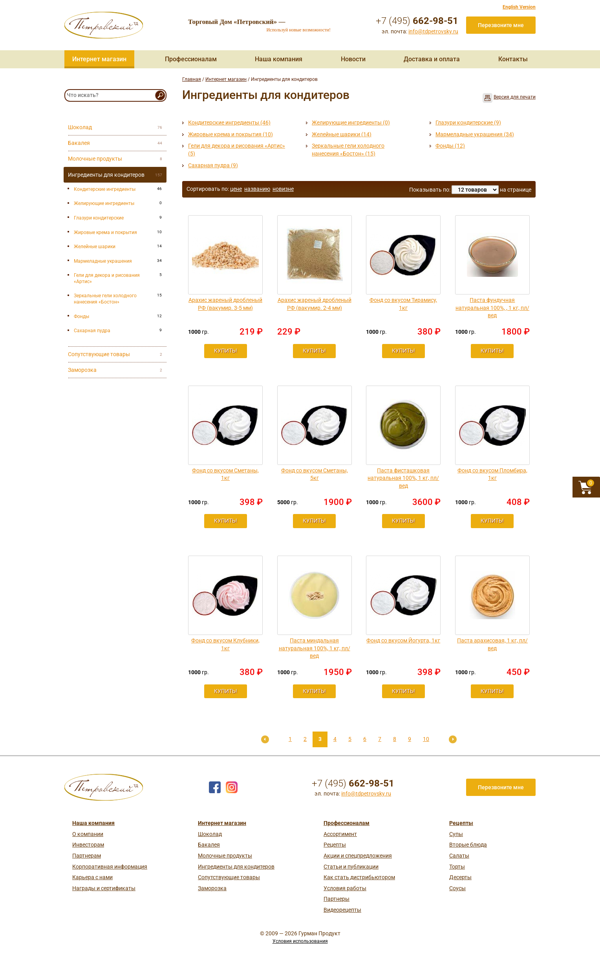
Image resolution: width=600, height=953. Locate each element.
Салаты (459, 855)
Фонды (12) (450, 146)
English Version (519, 7)
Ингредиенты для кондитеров (236, 866)
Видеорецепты (342, 910)
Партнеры (336, 899)
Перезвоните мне (501, 25)
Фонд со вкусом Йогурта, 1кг (403, 640)
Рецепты (335, 844)
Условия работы (345, 888)
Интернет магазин (99, 59)
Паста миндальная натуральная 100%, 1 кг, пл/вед (314, 648)
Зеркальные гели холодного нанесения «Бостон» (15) (348, 150)
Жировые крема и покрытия (105, 232)
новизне (283, 189)
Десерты (460, 877)
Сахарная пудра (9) (213, 165)
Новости (353, 59)
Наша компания (278, 59)
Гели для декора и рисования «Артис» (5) (236, 150)
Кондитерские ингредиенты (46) (229, 122)
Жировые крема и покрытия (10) (230, 134)
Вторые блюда (468, 844)
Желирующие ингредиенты (104, 203)
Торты (457, 866)
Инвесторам (88, 844)
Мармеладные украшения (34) (474, 134)
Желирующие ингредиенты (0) (351, 122)
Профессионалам (191, 59)
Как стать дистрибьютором (359, 877)
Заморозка (212, 888)
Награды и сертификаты (103, 888)
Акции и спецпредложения (358, 855)
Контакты (513, 59)
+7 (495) (417, 20)
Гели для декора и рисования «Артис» (107, 278)
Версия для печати (515, 97)
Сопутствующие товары (229, 877)
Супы (456, 834)
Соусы (457, 888)
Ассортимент (340, 834)
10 (426, 739)
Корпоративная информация (109, 866)
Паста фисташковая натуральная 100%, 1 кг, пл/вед (403, 478)
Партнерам (86, 855)
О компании (87, 834)
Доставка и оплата (432, 59)
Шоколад (210, 834)
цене (236, 189)
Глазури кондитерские (99, 218)
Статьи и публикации (351, 866)
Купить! (225, 351)
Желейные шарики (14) (341, 134)
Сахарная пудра (92, 330)
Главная (191, 79)
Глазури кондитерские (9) (468, 122)
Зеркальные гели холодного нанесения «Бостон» (105, 299)
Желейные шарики (94, 246)
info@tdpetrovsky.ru (433, 31)
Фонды (81, 316)
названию (257, 189)
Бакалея (209, 844)
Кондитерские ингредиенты (104, 189)
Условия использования (300, 941)
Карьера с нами (92, 877)
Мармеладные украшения (103, 261)
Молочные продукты (225, 855)
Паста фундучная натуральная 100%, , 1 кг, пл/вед (492, 307)
